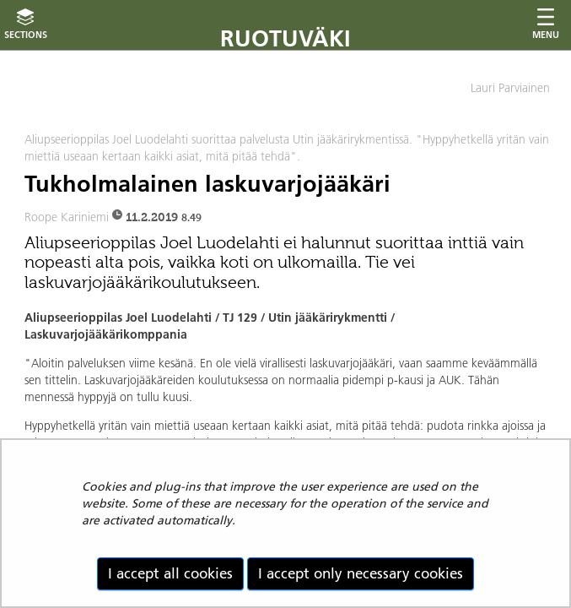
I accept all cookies (170, 573)
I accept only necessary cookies (360, 573)
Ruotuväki (285, 38)
